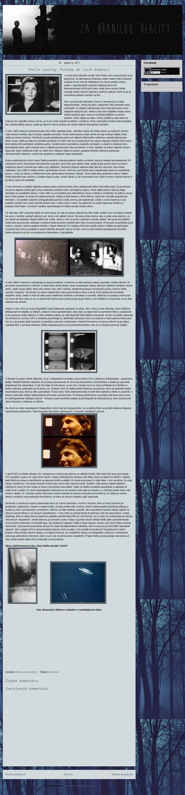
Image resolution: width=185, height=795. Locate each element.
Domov (68, 774)
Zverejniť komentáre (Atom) (79, 785)
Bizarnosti (53, 672)
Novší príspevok (15, 774)
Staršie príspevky (122, 774)
